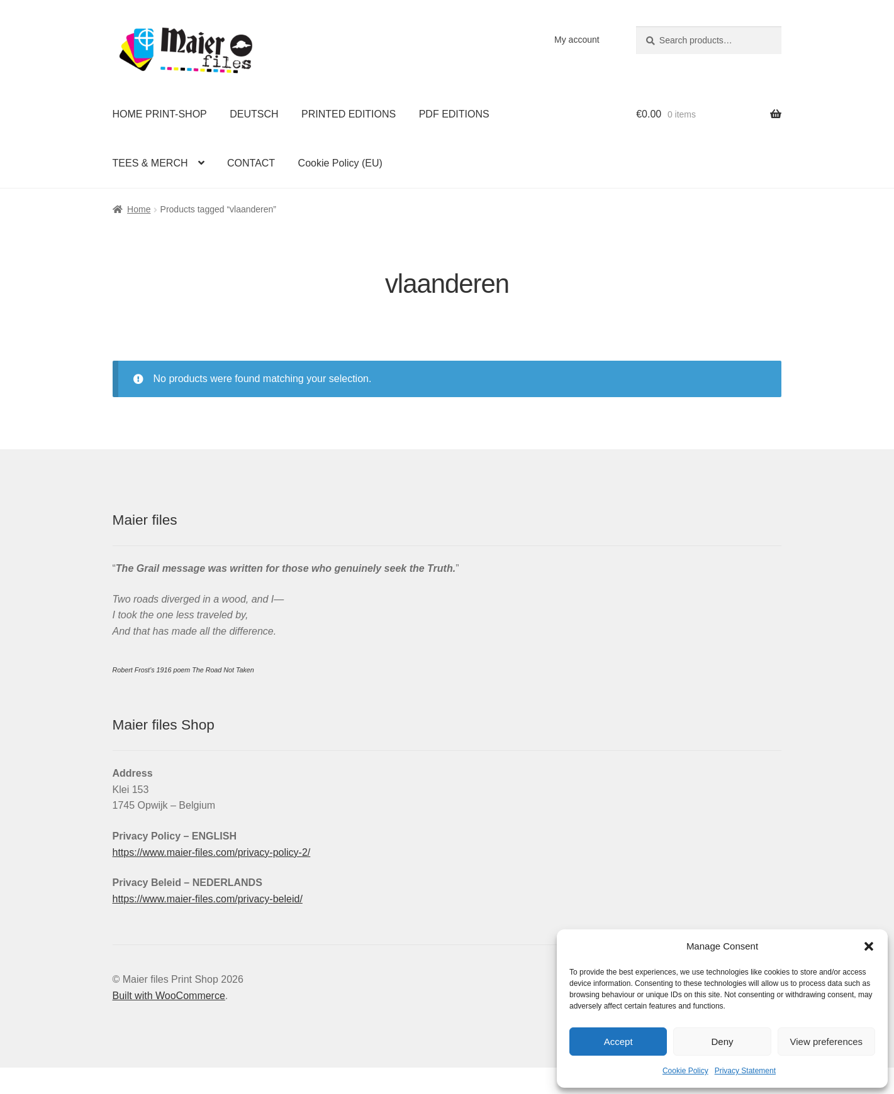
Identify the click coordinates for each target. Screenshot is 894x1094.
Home (138, 209)
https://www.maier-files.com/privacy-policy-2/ (212, 852)
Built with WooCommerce (169, 995)
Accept (618, 1041)
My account (577, 40)
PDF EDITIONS (454, 114)
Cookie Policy (685, 1070)
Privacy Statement (745, 1070)
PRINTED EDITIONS (348, 114)
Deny (722, 1041)
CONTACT (251, 163)
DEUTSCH (254, 114)
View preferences (826, 1041)
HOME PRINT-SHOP (160, 114)
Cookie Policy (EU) (340, 163)
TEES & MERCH (150, 163)
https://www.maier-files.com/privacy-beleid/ (208, 899)
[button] (869, 946)
